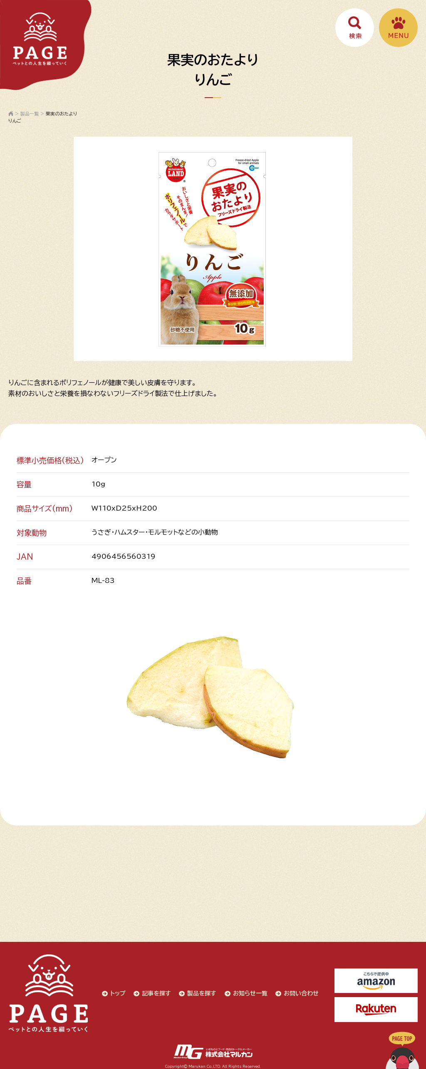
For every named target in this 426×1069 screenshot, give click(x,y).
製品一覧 (29, 113)
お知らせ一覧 (249, 991)
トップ (116, 991)
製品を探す (200, 991)
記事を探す (154, 991)
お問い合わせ (300, 991)
